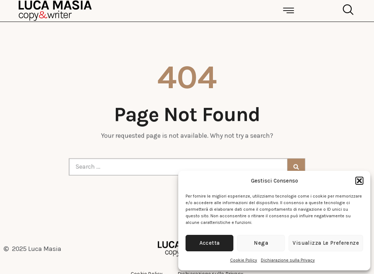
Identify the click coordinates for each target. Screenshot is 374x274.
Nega (261, 243)
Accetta (209, 243)
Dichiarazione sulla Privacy (288, 260)
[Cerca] (291, 167)
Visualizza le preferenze (326, 243)
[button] (359, 180)
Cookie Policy (243, 260)
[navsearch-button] (346, 10)
